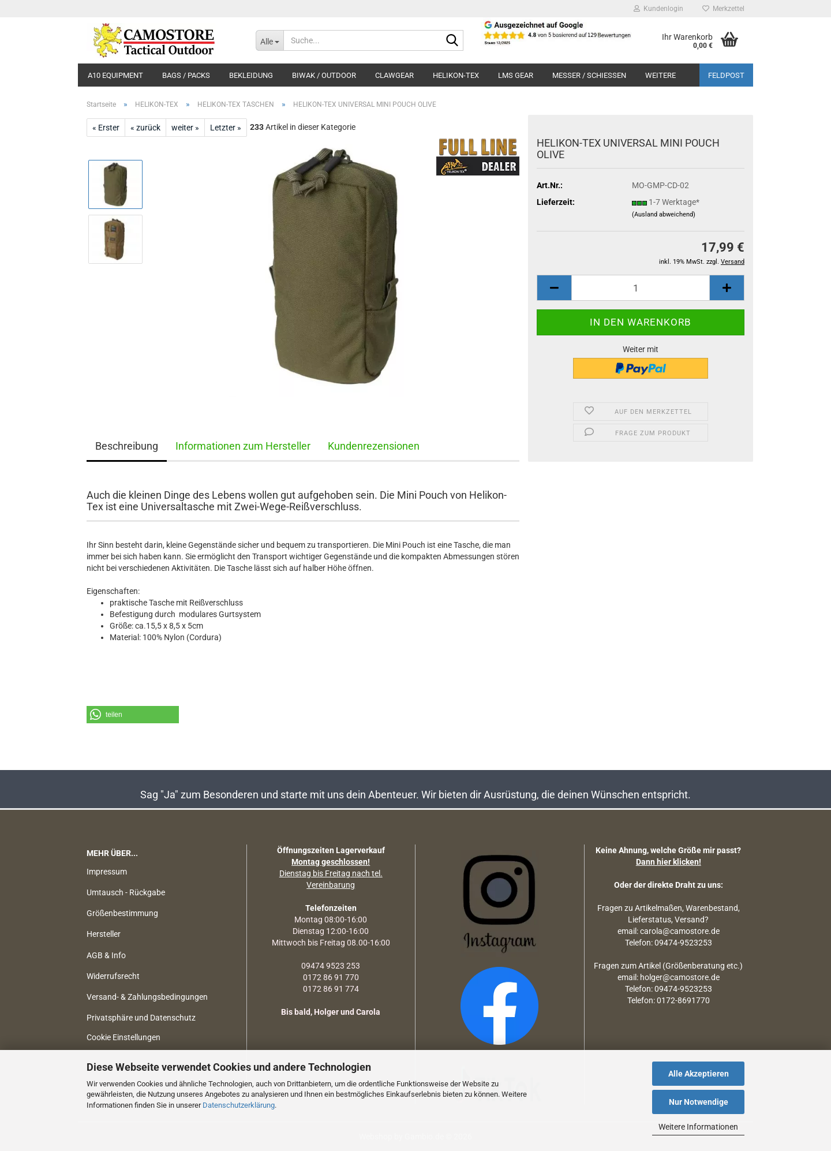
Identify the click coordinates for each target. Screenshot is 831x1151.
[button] (554, 288)
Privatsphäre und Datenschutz (141, 1017)
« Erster (105, 127)
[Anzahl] (640, 288)
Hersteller (104, 934)
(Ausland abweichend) (663, 214)
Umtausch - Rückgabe (126, 892)
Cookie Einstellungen (123, 1037)
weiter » (185, 127)
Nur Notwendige (698, 1102)
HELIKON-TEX (456, 75)
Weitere (660, 75)
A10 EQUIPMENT (115, 75)
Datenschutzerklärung (239, 1105)
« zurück (145, 127)
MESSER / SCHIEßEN (589, 75)
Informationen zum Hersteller (242, 446)
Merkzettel (723, 9)
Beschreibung (126, 446)
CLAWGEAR (394, 75)
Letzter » (225, 127)
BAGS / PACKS (186, 75)
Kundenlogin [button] (658, 9)
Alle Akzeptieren (698, 1073)
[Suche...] (269, 40)
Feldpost (726, 75)
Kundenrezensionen (374, 446)
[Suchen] (452, 41)
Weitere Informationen (698, 1126)
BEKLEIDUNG (251, 75)
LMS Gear (515, 75)
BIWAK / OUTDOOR (324, 75)
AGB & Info (106, 955)
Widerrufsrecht (113, 976)
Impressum (107, 871)
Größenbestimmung (122, 913)
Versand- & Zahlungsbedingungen (147, 996)
